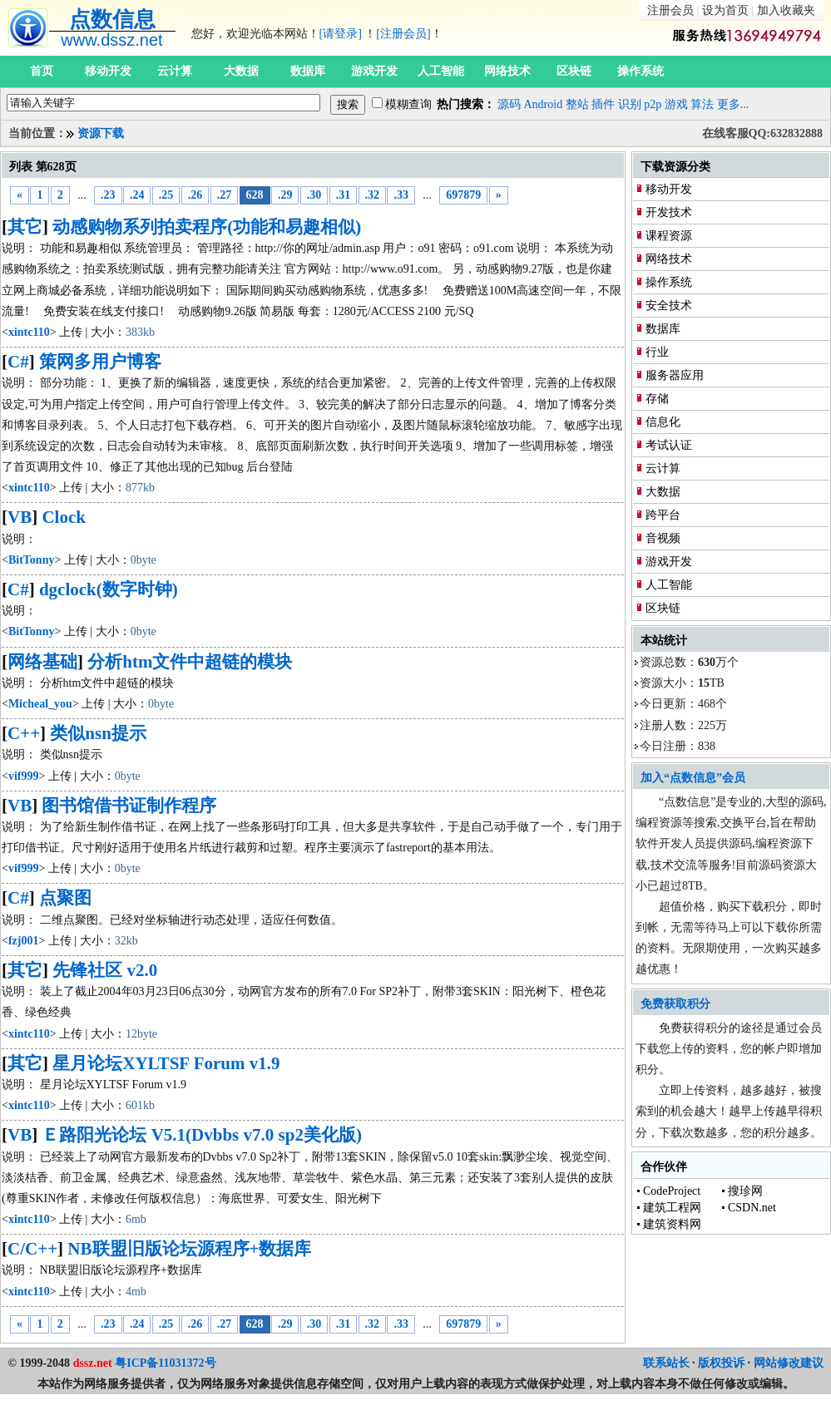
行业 (657, 352)
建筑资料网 (672, 1224)
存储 (657, 398)
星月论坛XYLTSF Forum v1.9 (165, 1063)
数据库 (307, 71)
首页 (41, 71)
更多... (733, 104)
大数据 (241, 71)
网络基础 (42, 662)
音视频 (663, 538)
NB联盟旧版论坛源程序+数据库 (189, 1249)
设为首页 (725, 10)
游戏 (676, 104)
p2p (652, 104)
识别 (629, 104)
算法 (702, 104)
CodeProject (671, 1191)
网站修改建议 (789, 1363)
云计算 (174, 71)
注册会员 (670, 10)
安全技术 (669, 305)
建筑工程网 (672, 1207)
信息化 (663, 422)
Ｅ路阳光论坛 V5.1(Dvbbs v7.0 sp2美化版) (201, 1135)
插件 (603, 104)
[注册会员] (403, 33)
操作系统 (640, 71)
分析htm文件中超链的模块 (189, 662)
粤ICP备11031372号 (165, 1363)
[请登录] (340, 33)
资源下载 (100, 133)
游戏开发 (374, 71)
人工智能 (441, 71)
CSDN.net (752, 1207)
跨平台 (663, 515)
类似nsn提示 (98, 733)
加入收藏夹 (786, 10)
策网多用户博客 (100, 362)
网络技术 (507, 71)
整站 (577, 104)
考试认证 (669, 445)
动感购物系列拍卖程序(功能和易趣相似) (206, 227)
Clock (64, 517)
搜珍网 (745, 1191)
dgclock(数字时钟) (108, 589)
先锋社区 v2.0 (104, 970)
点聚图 (65, 898)
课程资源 (669, 235)
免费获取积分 (675, 1004)
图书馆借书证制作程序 (129, 806)
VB (19, 517)
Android (543, 104)
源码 (509, 104)
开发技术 (669, 212)
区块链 (573, 71)
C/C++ (32, 1249)
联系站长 (666, 1363)
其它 (24, 227)
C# (18, 362)
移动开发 (108, 71)
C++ (23, 733)
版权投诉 (721, 1363)
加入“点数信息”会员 (693, 778)
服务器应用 (675, 375)
